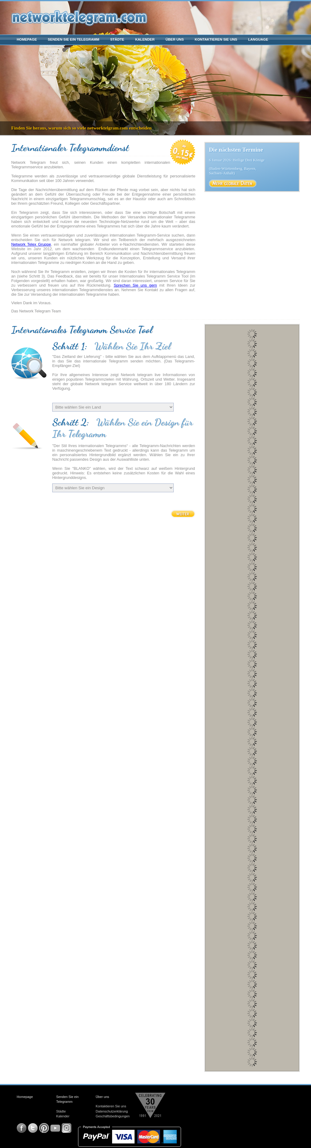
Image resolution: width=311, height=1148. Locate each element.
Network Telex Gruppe (31, 244)
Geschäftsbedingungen (113, 1116)
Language (258, 39)
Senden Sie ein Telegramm (73, 39)
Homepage (27, 39)
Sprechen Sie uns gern (135, 285)
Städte (117, 39)
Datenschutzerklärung (112, 1111)
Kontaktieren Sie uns (216, 39)
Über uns (175, 39)
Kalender (145, 39)
